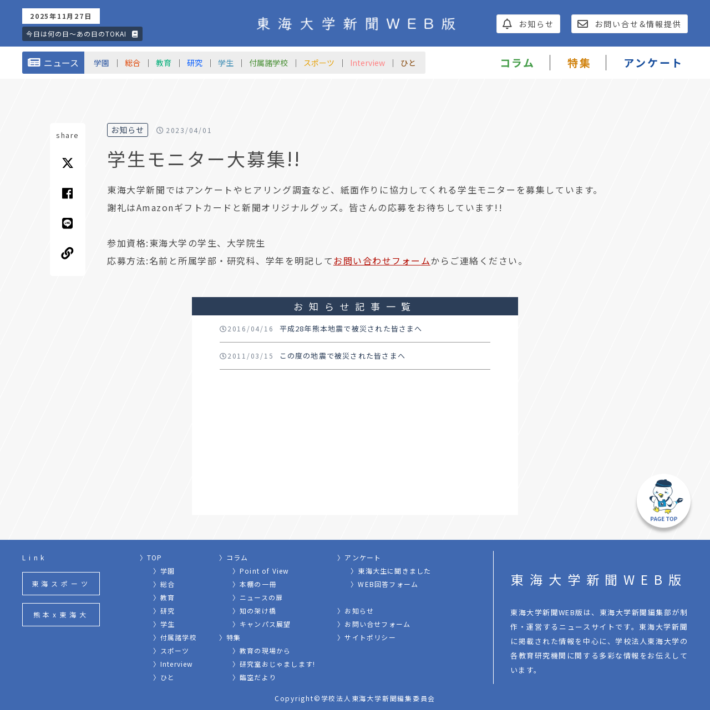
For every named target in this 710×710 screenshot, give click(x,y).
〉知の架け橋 (254, 610)
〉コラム (233, 557)
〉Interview (173, 663)
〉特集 (230, 637)
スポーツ (318, 62)
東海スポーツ (61, 583)
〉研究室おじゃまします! (273, 663)
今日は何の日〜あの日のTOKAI (82, 33)
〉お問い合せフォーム (373, 624)
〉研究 (164, 610)
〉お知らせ (355, 610)
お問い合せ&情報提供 (629, 24)
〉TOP (151, 557)
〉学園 (164, 570)
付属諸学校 (268, 62)
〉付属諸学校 (175, 637)
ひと (408, 62)
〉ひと (164, 677)
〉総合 (164, 584)
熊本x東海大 (61, 614)
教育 (163, 62)
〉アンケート (359, 557)
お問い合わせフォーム (381, 260)
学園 (101, 62)
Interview (367, 62)
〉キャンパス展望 (261, 624)
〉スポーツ (171, 650)
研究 (194, 62)
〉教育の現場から (261, 650)
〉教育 (164, 597)
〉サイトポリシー (366, 637)
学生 (226, 62)
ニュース (53, 63)
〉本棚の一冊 (254, 584)
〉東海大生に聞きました (391, 570)
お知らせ (528, 24)
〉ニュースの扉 (257, 597)
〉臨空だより (254, 677)
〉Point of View (261, 570)
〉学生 (164, 624)
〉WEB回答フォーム (384, 584)
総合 (132, 62)
